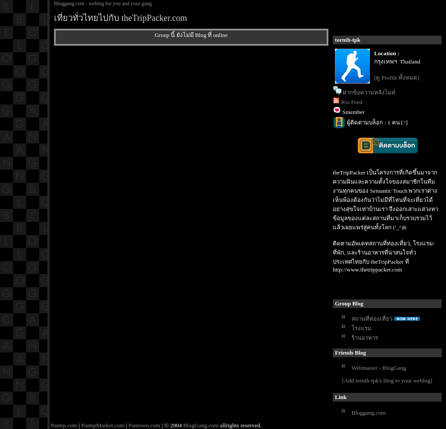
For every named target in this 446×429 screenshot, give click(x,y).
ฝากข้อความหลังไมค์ (369, 92)
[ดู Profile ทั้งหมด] (396, 77)
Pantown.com (144, 425)
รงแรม (361, 328)
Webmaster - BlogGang (378, 368)
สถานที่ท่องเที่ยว (371, 318)
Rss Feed (351, 102)
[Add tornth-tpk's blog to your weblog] (387, 380)
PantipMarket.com (103, 425)
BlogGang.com (201, 425)
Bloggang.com (368, 412)
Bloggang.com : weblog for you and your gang (103, 3)
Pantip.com (64, 425)
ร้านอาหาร (364, 338)
